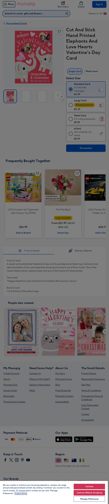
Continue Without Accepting (89, 493)
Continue (89, 486)
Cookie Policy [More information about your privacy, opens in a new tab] (21, 493)
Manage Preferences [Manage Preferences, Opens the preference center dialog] (89, 499)
